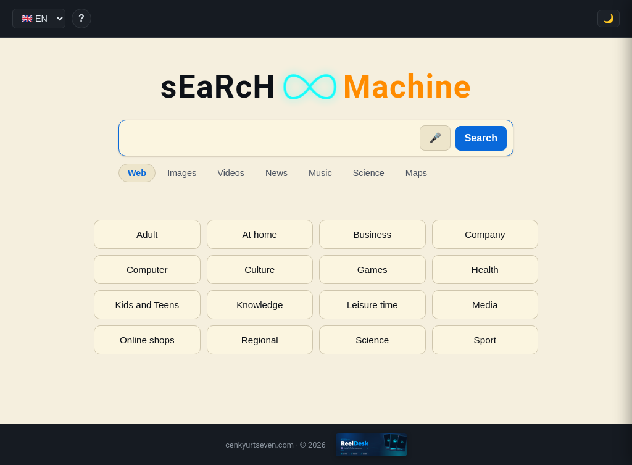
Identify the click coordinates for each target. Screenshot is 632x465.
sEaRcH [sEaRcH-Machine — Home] (316, 87)
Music (320, 173)
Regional (259, 340)
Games (372, 269)
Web (137, 173)
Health (485, 269)
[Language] (38, 18)
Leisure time (372, 305)
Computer (147, 269)
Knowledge (259, 305)
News (276, 173)
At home (259, 234)
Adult (147, 234)
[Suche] (270, 138)
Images (181, 173)
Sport (485, 340)
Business (372, 234)
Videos (230, 173)
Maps (416, 173)
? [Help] (81, 18)
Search (481, 138)
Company (485, 234)
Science (369, 173)
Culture (259, 269)
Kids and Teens (147, 305)
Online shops (147, 340)
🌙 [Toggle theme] (608, 18)
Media (484, 305)
